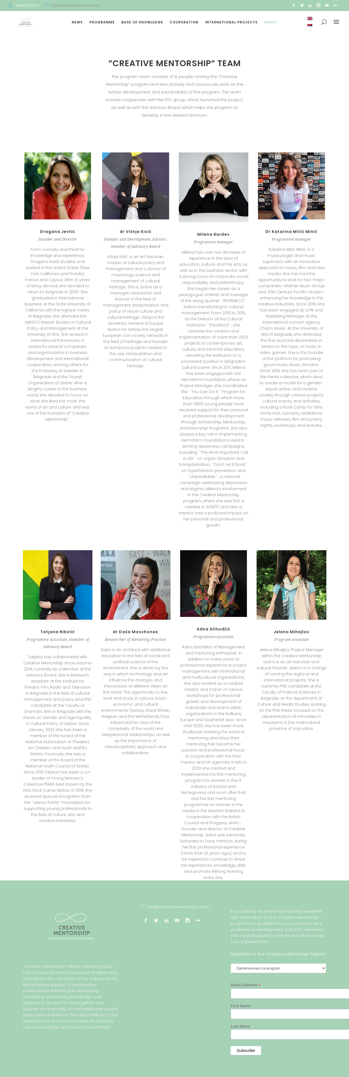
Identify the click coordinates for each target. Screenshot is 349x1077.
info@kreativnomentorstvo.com (75, 5)
